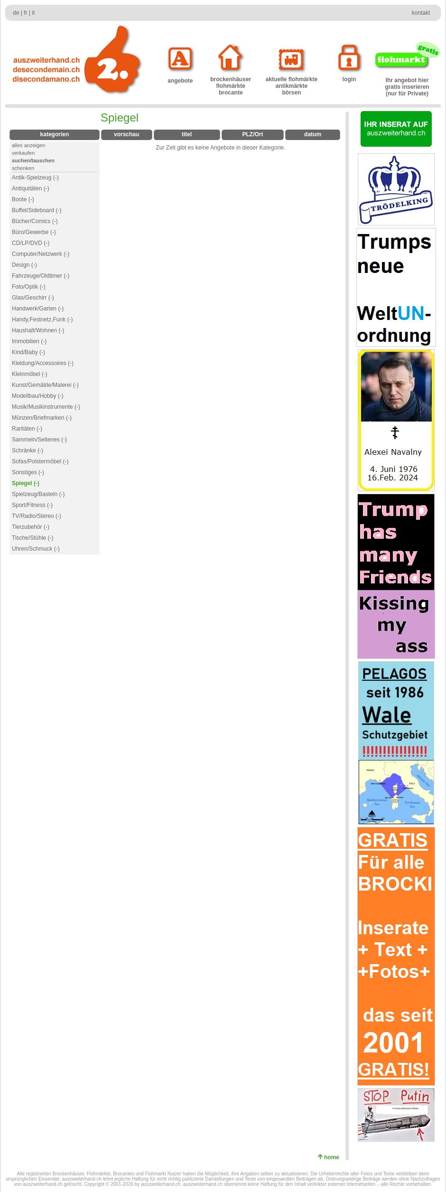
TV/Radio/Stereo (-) (36, 516)
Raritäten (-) (27, 428)
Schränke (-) (27, 450)
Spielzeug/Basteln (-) (38, 494)
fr (25, 12)
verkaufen (23, 153)
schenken (23, 168)
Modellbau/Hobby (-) (38, 396)
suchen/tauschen (33, 160)
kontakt (421, 12)
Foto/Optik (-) (29, 286)
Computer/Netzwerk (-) (40, 254)
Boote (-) (23, 199)
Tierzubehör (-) (30, 527)
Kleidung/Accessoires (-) (43, 363)
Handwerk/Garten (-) (38, 308)
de (16, 12)
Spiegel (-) (25, 483)
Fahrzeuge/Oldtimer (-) (40, 275)
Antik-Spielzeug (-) (35, 177)
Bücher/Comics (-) (35, 221)
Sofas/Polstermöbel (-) (40, 461)
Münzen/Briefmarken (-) (42, 417)
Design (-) (24, 265)
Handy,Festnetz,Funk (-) (42, 319)
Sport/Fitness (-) (32, 505)
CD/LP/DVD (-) (30, 243)
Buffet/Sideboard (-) (37, 210)
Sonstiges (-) (28, 472)
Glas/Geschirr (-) (33, 297)
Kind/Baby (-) (28, 352)
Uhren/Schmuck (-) (36, 548)
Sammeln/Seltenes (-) (39, 439)
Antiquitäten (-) (30, 188)
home (333, 1157)
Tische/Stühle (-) (33, 538)
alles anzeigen (28, 145)
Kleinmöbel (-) (29, 374)
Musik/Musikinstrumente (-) (46, 407)
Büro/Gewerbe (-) (34, 232)
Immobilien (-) (29, 341)
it (33, 12)
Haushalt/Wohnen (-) (38, 330)
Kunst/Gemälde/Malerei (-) (45, 385)
